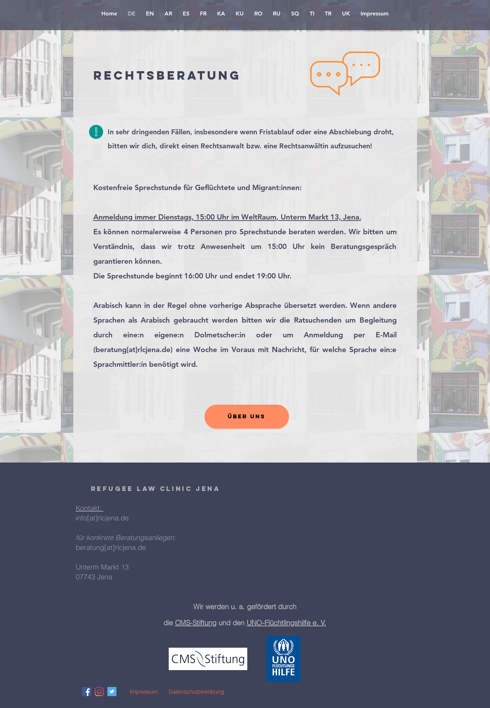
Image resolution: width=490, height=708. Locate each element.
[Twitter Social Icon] (111, 691)
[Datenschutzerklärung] (196, 692)
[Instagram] (99, 691)
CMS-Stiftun (193, 622)
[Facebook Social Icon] (86, 691)
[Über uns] (246, 417)
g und (222, 622)
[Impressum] (144, 692)
